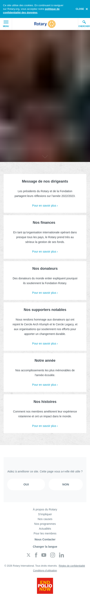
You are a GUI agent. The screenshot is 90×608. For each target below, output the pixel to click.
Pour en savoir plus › (45, 206)
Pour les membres (45, 533)
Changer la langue (45, 546)
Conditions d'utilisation (45, 570)
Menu (6, 24)
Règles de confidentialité (72, 565)
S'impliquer (45, 514)
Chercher (84, 23)
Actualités (45, 528)
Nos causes (45, 519)
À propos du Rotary (45, 509)
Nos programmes (45, 523)
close (80, 9)
